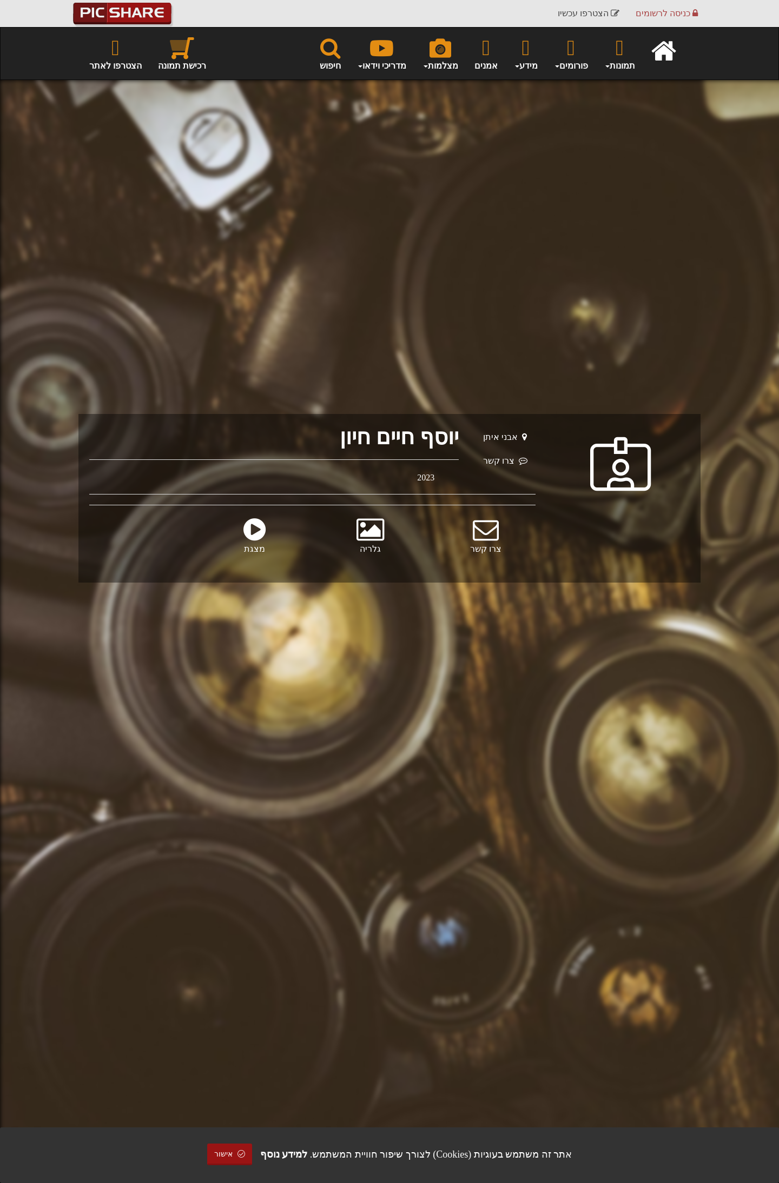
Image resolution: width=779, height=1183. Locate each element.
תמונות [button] (619, 53)
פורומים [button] (571, 53)
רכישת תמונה (182, 53)
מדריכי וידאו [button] (381, 53)
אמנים (486, 53)
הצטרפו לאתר (115, 53)
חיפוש (330, 53)
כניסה (667, 13)
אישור (230, 1154)
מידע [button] (526, 53)
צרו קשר (505, 460)
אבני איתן (505, 437)
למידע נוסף (284, 1154)
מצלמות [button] (440, 53)
